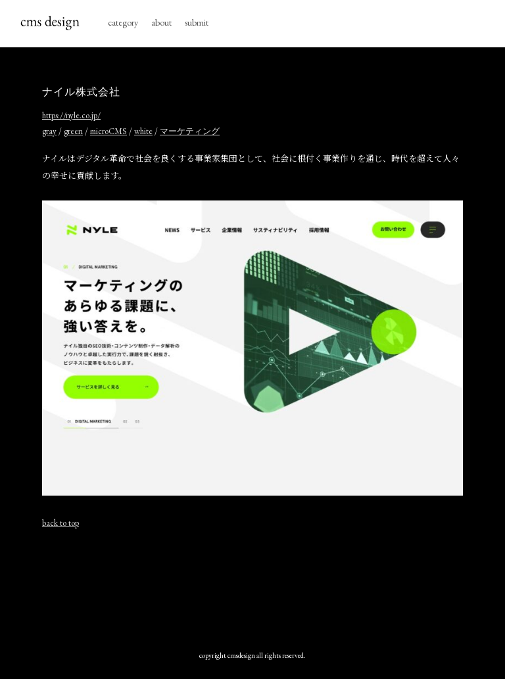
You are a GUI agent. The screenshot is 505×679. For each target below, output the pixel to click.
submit (196, 22)
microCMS (108, 131)
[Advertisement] (252, 586)
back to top (60, 522)
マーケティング (190, 131)
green (73, 131)
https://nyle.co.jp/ (71, 115)
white (143, 131)
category (123, 22)
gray (49, 131)
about (161, 22)
